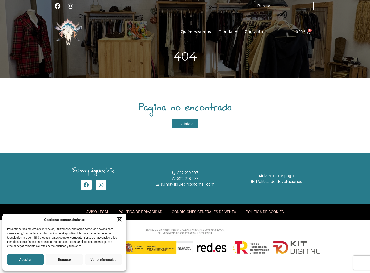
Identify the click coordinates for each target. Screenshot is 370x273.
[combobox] (285, 6)
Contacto (254, 31)
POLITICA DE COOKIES (265, 212)
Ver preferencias (103, 259)
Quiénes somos (196, 31)
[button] (119, 219)
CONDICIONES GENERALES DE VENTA (204, 212)
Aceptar (25, 259)
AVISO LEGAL (97, 212)
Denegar (64, 259)
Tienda (228, 31)
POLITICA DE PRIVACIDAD (140, 212)
